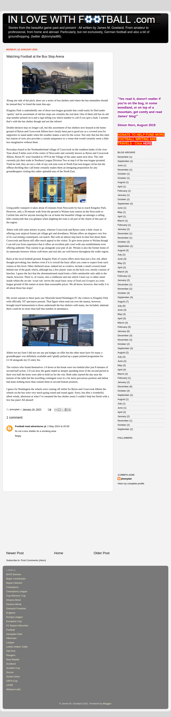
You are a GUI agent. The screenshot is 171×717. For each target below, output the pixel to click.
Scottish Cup (13, 668)
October (122, 173)
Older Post (102, 553)
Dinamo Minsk (14, 604)
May (120, 212)
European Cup (14, 621)
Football (10, 629)
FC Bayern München (17, 625)
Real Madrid (12, 659)
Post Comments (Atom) (33, 560)
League (10, 642)
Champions (12, 587)
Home (58, 553)
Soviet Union (13, 676)
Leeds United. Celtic (17, 646)
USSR (9, 685)
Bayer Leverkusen (16, 578)
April (120, 186)
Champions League (16, 591)
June (120, 165)
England (10, 612)
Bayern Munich (14, 583)
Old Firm (10, 651)
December (123, 233)
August (121, 182)
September (123, 161)
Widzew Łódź (13, 689)
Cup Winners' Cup (16, 595)
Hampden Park (14, 634)
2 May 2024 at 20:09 (58, 426)
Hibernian (11, 638)
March (121, 220)
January (122, 195)
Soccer (10, 672)
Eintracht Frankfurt (16, 608)
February (122, 190)
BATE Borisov (13, 574)
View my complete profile (131, 483)
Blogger (107, 703)
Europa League (14, 617)
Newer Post (15, 553)
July (120, 254)
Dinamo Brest (13, 600)
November (123, 157)
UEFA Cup (11, 680)
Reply (18, 436)
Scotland (11, 663)
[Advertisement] (58, 521)
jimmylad (126, 478)
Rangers (10, 655)
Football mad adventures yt (30, 426)
